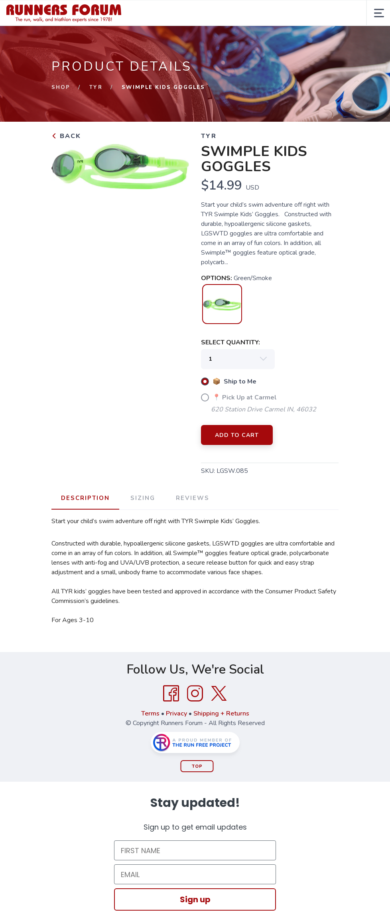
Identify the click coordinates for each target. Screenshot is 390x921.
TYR (95, 87)
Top (197, 766)
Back (66, 136)
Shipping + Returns (221, 713)
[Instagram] (195, 694)
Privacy (176, 713)
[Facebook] (171, 694)
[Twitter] (219, 694)
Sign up (195, 899)
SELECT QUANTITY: (230, 342)
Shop (60, 87)
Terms (150, 713)
